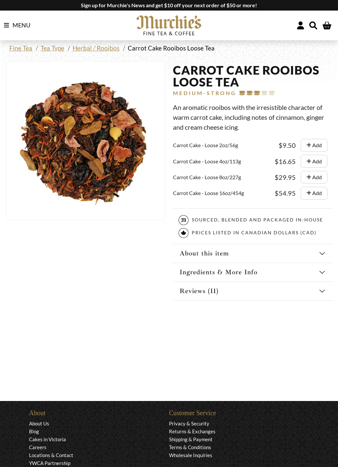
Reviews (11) (199, 291)
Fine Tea (20, 48)
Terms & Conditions (190, 447)
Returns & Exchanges (192, 431)
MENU (17, 25)
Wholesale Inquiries (190, 455)
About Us (39, 423)
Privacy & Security (189, 423)
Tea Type (52, 48)
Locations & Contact (51, 455)
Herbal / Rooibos (96, 48)
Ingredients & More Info (218, 272)
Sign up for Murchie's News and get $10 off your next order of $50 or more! (169, 5)
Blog (34, 431)
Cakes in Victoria (47, 439)
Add (314, 145)
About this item (204, 253)
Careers (38, 447)
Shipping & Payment (191, 439)
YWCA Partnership (49, 463)
